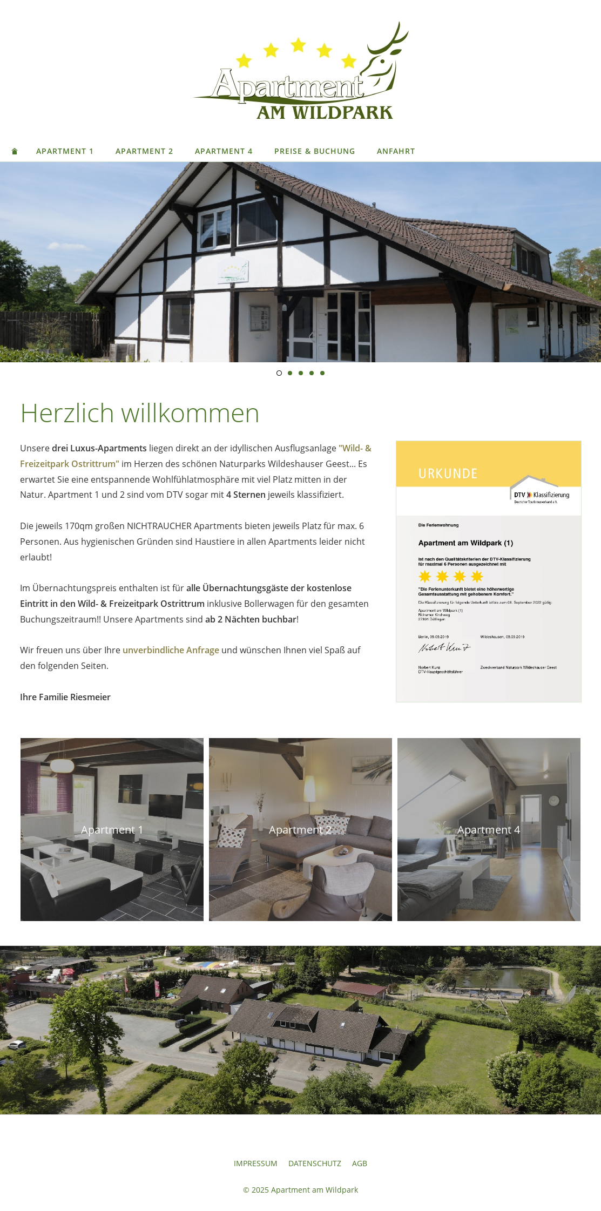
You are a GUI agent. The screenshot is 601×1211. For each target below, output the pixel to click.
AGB (359, 1163)
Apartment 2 (144, 151)
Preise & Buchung (314, 151)
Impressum (256, 1163)
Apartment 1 (65, 151)
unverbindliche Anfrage (171, 650)
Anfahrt (396, 151)
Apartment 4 (224, 151)
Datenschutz (314, 1163)
